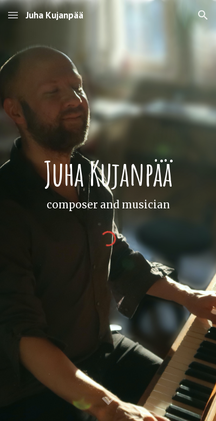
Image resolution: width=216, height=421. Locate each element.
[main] (108, 185)
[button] (13, 15)
